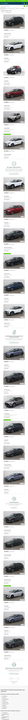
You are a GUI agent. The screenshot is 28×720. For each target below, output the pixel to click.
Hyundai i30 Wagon (5, 699)
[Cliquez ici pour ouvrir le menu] (26, 3)
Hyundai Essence (5, 712)
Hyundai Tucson (4, 696)
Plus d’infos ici (14, 507)
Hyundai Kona (4, 708)
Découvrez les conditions (14, 673)
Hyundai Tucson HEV (5, 703)
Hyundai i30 (4, 700)
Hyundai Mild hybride (5, 719)
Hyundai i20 (4, 697)
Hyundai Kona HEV (5, 702)
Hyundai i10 (4, 705)
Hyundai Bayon (4, 706)
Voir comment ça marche (14, 173)
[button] (4, 8)
